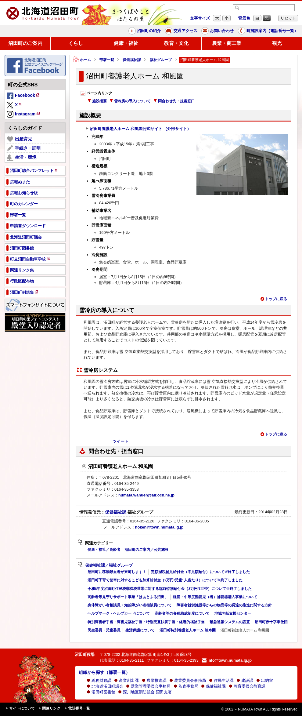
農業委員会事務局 (187, 680)
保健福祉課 (132, 60)
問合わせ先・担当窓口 (174, 101)
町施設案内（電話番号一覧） (268, 31)
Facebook (23, 96)
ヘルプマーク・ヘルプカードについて (119, 613)
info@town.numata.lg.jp (227, 660)
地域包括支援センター (232, 613)
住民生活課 (221, 680)
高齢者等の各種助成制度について (182, 613)
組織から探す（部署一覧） (104, 672)
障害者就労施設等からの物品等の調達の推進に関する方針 (224, 605)
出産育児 (19, 139)
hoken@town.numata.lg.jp (159, 527)
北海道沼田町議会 (105, 686)
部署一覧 (106, 60)
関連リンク (49, 708)
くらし (75, 43)
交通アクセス (181, 31)
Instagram (24, 114)
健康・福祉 (126, 43)
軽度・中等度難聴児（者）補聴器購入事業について (215, 597)
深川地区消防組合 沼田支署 (145, 692)
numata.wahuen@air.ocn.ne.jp (146, 495)
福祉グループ (161, 60)
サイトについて (20, 708)
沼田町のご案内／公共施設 (146, 549)
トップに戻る (273, 299)
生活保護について (140, 630)
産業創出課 (126, 680)
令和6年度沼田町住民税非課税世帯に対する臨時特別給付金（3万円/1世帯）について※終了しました (170, 589)
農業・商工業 (226, 43)
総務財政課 (99, 680)
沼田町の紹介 (144, 31)
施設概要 (97, 101)
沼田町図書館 (101, 692)
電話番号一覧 (77, 708)
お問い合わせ (217, 31)
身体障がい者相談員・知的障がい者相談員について (130, 605)
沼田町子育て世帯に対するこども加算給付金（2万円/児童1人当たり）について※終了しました (165, 580)
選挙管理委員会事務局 (148, 686)
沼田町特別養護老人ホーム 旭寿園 (187, 630)
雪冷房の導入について (130, 101)
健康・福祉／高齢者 (104, 549)
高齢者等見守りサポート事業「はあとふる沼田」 (128, 597)
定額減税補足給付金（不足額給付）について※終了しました (200, 572)
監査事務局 (186, 686)
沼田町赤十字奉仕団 (271, 622)
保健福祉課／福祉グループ (105, 565)
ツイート (120, 441)
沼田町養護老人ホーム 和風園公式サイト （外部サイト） (138, 128)
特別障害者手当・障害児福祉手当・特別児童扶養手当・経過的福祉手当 (146, 622)
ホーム (82, 60)
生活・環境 (21, 157)
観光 (277, 43)
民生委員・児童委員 (104, 630)
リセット (288, 18)
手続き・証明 (24, 148)
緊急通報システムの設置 (230, 622)
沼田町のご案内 (25, 43)
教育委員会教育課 (247, 686)
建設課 (244, 680)
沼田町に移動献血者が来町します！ (117, 572)
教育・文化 (176, 43)
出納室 (264, 680)
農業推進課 (154, 680)
